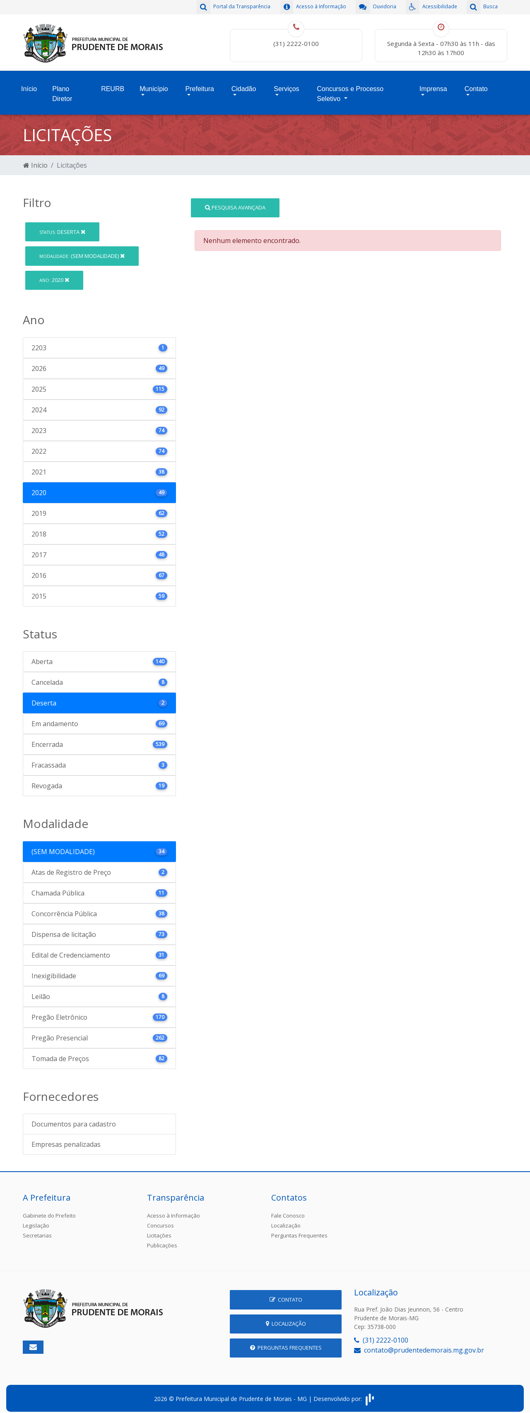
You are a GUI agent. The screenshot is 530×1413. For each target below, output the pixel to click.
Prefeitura (200, 85)
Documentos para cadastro (73, 1119)
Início (29, 85)
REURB (112, 85)
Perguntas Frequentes (299, 1230)
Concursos (160, 1220)
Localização (286, 1220)
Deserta (62, 226)
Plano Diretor (62, 90)
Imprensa (433, 85)
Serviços (286, 85)
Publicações (162, 1240)
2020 (54, 275)
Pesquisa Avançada (235, 202)
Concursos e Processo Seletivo (350, 90)
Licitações (159, 1230)
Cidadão (243, 85)
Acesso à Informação (173, 1210)
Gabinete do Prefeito (49, 1210)
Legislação (36, 1220)
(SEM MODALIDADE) (82, 250)
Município (154, 85)
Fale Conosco (288, 1210)
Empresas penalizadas (66, 1139)
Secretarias (37, 1230)
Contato (476, 85)
